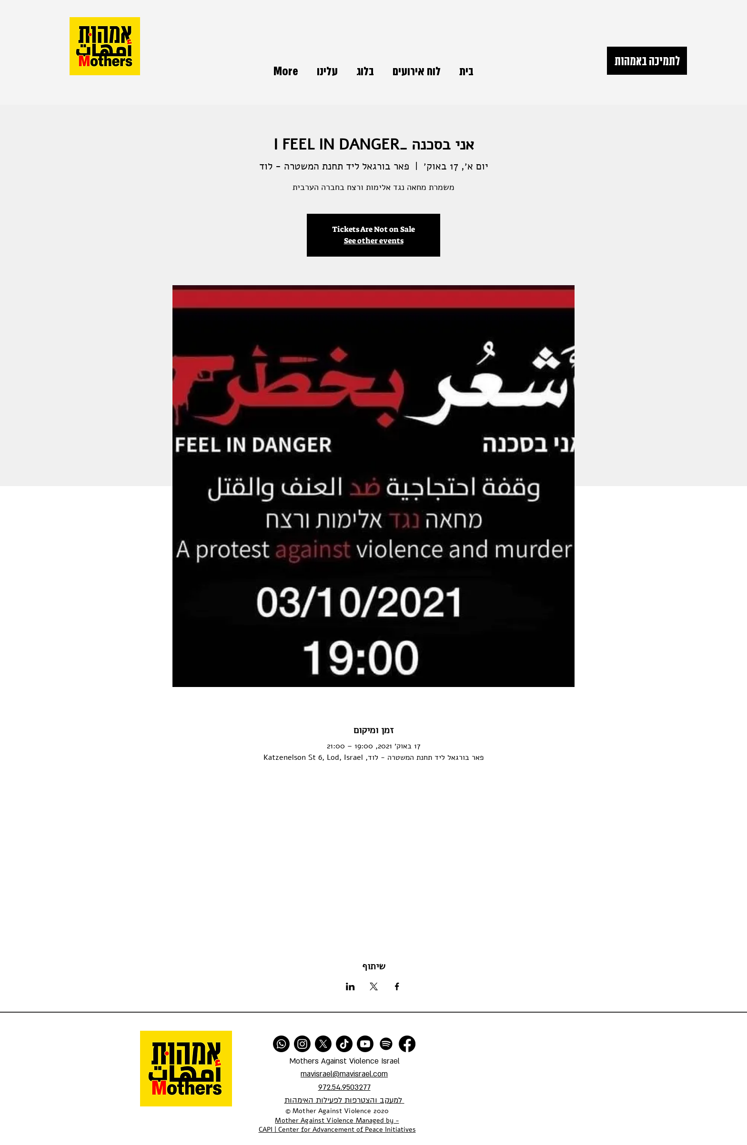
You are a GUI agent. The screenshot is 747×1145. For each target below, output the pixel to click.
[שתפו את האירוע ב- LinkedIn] (350, 986)
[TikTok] (344, 1043)
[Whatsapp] (281, 1043)
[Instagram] (302, 1043)
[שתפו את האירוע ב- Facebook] (397, 986)
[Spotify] (386, 1043)
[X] (323, 1043)
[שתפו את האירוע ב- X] (373, 986)
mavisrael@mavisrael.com (344, 1074)
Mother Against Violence (314, 1120)
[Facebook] (407, 1043)
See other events (374, 241)
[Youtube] (365, 1043)
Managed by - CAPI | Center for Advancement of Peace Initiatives (337, 1125)
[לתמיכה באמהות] (647, 61)
